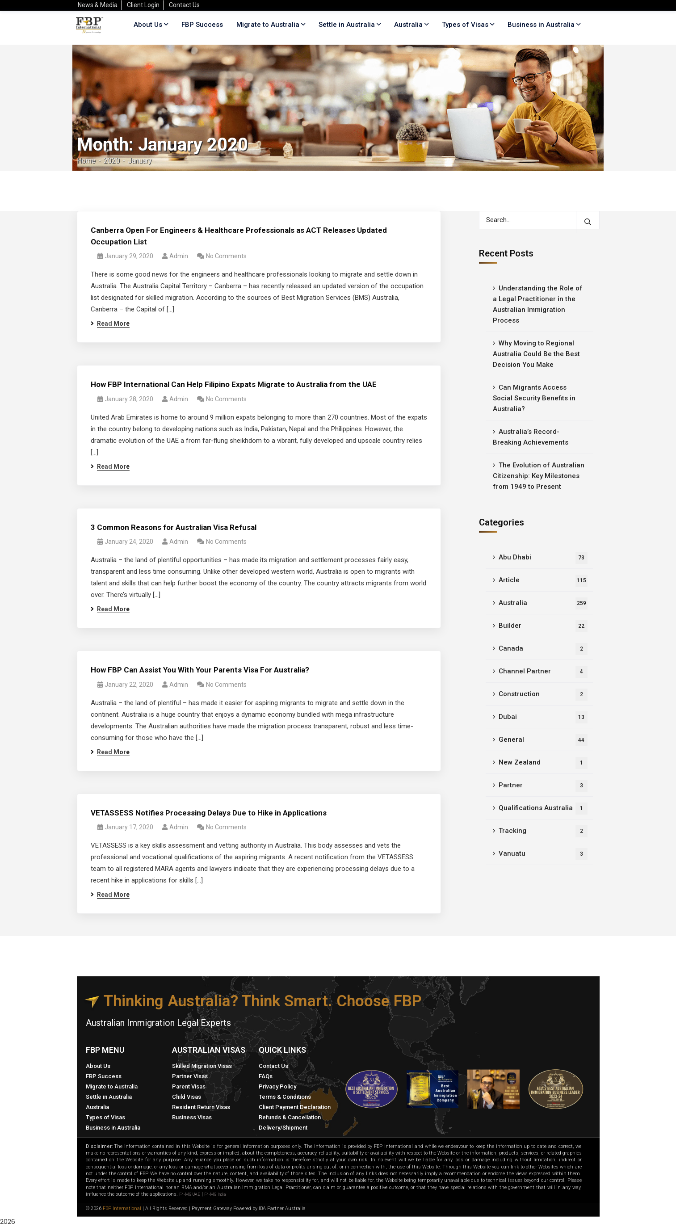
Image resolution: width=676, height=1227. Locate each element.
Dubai (543, 717)
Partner (543, 786)
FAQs (266, 1076)
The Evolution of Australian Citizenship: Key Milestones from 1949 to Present (538, 476)
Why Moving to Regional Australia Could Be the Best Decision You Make (536, 354)
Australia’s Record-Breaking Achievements (530, 437)
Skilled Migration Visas (202, 1066)
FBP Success (104, 1076)
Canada (543, 649)
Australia (543, 603)
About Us (98, 1066)
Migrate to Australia (112, 1086)
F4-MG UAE (189, 1194)
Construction (543, 695)
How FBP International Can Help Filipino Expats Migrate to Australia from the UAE (234, 384)
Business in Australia (541, 25)
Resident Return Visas (201, 1107)
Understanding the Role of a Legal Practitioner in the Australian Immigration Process (538, 304)
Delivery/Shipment (283, 1127)
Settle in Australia (109, 1096)
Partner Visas (190, 1076)
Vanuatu (543, 854)
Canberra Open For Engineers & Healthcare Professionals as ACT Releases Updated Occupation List (239, 236)
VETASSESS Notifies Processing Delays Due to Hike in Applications (209, 812)
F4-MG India (215, 1194)
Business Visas (192, 1117)
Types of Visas (465, 25)
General (543, 740)
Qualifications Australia (543, 809)
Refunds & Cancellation (290, 1117)
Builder (543, 626)
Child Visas (186, 1096)
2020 (112, 160)
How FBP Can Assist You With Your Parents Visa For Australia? (200, 669)
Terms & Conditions (285, 1096)
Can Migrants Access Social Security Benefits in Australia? (534, 398)
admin (178, 256)
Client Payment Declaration (295, 1107)
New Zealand (543, 763)
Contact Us (273, 1066)
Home (86, 160)
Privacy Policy (277, 1086)
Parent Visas (189, 1086)
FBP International (122, 1208)
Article (543, 581)
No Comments (226, 256)
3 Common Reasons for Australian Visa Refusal (173, 527)
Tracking (543, 831)
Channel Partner (543, 672)
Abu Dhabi (543, 558)
